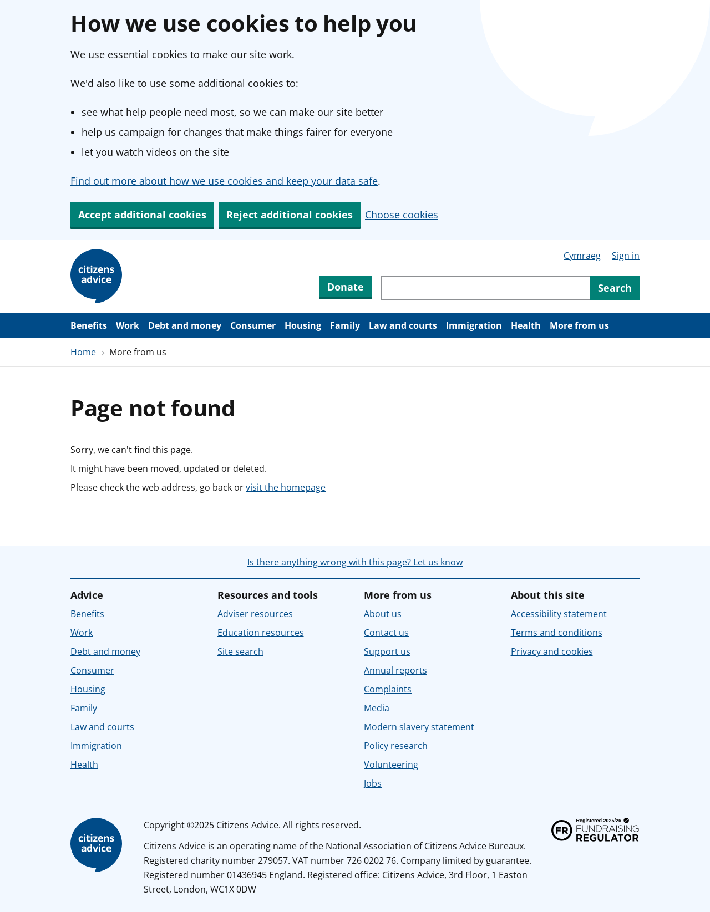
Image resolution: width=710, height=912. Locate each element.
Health (526, 325)
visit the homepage (286, 487)
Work (127, 325)
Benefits (88, 325)
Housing (303, 325)
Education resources (260, 632)
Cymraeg (582, 255)
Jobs (373, 783)
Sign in (626, 255)
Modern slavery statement (419, 727)
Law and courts (403, 325)
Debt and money (184, 325)
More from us (579, 325)
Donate (345, 286)
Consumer (253, 325)
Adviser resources (255, 614)
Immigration (474, 325)
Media (376, 708)
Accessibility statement (559, 614)
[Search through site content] (485, 288)
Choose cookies (401, 214)
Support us (387, 651)
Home (83, 352)
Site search (240, 651)
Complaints (388, 689)
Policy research (396, 746)
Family (345, 325)
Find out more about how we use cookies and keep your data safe (224, 180)
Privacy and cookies (552, 651)
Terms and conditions (556, 632)
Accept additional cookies (142, 214)
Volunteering (391, 764)
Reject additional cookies (289, 214)
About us (383, 614)
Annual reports (395, 670)
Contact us (386, 632)
